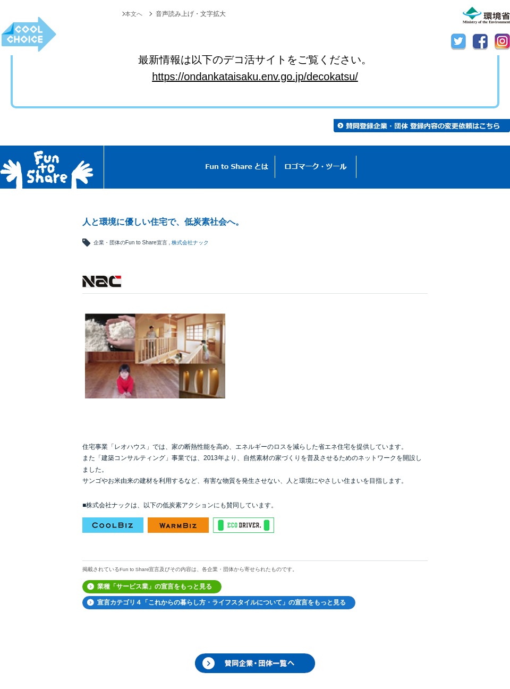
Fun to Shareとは (237, 167)
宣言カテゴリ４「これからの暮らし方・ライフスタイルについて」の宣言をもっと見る (221, 602)
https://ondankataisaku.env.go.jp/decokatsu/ (255, 76)
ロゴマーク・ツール (315, 167)
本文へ (132, 14)
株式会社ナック (190, 242)
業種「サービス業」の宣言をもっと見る (154, 586)
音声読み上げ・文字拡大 (191, 14)
